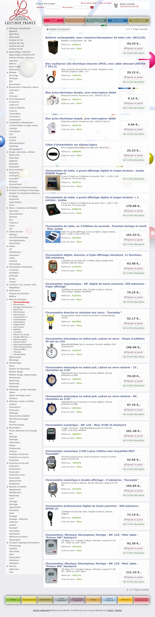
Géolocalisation (16, 232)
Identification (15, 252)
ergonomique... (16, 202)
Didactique (14, 158)
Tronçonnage (15, 546)
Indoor (12, 258)
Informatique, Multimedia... (21, 267)
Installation (14, 273)
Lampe (12, 279)
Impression (14, 255)
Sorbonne (13, 522)
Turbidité (13, 549)
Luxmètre (17, 332)
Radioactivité (15, 481)
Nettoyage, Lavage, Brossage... (23, 389)
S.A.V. (11, 498)
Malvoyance (14, 290)
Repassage (14, 496)
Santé (13, 600)
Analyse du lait (16, 49)
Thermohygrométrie (22, 347)
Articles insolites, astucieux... (22, 58)
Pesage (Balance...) (22, 337)
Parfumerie (14, 410)
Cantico (110, 610)
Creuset (12, 137)
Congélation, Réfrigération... (22, 123)
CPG (11, 134)
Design (93, 600)
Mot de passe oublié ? (89, 3)
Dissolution (14, 167)
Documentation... (17, 170)
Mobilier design (16, 372)
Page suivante (140, 29)
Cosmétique (14, 131)
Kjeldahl (17, 329)
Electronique (19, 312)
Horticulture (14, 243)
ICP (10, 249)
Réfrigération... (16, 493)
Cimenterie (14, 102)
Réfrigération (15, 490)
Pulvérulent (14, 472)
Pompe (12, 445)
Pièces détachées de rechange (23, 431)
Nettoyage (14, 386)
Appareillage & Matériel (20, 52)
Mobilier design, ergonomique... (23, 375)
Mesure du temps (21, 334)
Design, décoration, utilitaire (22, 152)
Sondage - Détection (18, 519)
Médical (12, 296)
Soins (11, 513)
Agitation (13, 31)
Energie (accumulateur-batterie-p (24, 193)
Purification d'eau (17, 475)
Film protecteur (16, 214)
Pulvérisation (15, 469)
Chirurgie (13, 96)
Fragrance (13, 223)
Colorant (13, 111)
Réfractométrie (20, 340)
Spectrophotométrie (22, 345)
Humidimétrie (19, 320)
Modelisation (15, 378)
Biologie (12, 72)
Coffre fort (13, 105)
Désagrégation (16, 149)
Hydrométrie (19, 322)
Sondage (13, 516)
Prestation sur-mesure (19, 457)
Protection (125, 600)
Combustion (14, 117)
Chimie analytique (61, 600)
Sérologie (13, 504)
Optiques (13, 398)
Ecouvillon (13, 179)
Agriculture (14, 34)
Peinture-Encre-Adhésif (19, 416)
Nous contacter (139, 20)
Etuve (11, 205)
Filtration (13, 217)
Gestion (118, 610)
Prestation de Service (18, 454)
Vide (11, 572)
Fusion (12, 226)
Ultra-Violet (14, 551)
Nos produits (117, 20)
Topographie (14, 540)
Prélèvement (15, 448)
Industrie (13, 261)
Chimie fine (45, 600)
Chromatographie (17, 99)
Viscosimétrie (19, 354)
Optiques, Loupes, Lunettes (21, 401)
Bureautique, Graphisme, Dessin (24, 87)
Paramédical (14, 407)
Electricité (18, 310)
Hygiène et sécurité (109, 600)
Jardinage (13, 276)
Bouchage (13, 75)
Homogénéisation (17, 240)
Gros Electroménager (18, 237)
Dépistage (13, 146)
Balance (12, 64)
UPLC (11, 554)
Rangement (14, 484)
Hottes (12, 246)
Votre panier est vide (129, 6)
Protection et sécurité (19, 463)
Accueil (53, 20)
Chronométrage (21, 302)
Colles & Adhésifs (17, 108)
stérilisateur (14, 531)
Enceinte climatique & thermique (24, 190)
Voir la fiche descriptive (133, 53)
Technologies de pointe (77, 600)
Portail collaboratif (41, 610)
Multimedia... (15, 384)
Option (12, 392)
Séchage (13, 501)
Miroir (11, 366)
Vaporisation (14, 557)
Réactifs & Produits (17, 487)
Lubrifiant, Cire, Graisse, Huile (22, 285)
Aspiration (13, 61)
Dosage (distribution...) (23, 307)
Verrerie (12, 566)
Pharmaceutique (16, 425)
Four (11, 220)
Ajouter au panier (133, 48)
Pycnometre (14, 478)
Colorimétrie (14, 114)
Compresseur (15, 120)
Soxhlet (12, 525)
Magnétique (14, 288)
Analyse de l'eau (16, 43)
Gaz (11, 229)
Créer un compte (105, 3)
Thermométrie (19, 349)
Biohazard (13, 70)
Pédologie (13, 413)
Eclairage (13, 176)
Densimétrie (19, 305)
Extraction (13, 211)
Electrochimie (15, 184)
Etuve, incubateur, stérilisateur (23, 208)
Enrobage (13, 196)
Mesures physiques (17, 299)
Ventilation (14, 563)
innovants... (14, 270)
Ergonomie (14, 199)
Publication (14, 466)
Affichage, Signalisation (20, 28)
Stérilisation (14, 534)
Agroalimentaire (29, 600)
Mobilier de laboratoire (19, 369)
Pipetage (13, 437)
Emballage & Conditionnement (23, 187)
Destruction (14, 155)
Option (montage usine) (20, 395)
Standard (13, 528)
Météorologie (15, 357)
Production (14, 460)
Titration (17, 352)
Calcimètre (14, 90)
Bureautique (14, 84)
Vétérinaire (14, 569)
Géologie (13, 235)
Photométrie (14, 428)
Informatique (15, 264)
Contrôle (13, 128)
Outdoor (13, 404)
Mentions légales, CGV (96, 21)
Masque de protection (19, 293)
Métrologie (14, 360)
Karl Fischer (18, 327)
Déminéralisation (17, 143)
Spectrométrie (19, 342)
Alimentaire (14, 37)
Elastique (13, 181)
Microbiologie (15, 363)
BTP (11, 81)
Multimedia (14, 381)
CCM (11, 93)
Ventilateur (14, 560)
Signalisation (15, 507)
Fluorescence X (20, 317)
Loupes (12, 282)
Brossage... (14, 78)
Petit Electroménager (18, 419)
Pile (10, 434)
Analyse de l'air (16, 40)
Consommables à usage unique (23, 125)
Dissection (14, 164)
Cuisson (12, 140)
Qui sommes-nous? (75, 20)
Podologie (13, 439)
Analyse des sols (16, 46)
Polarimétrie (14, 443)
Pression (13, 451)
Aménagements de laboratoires (141, 600)
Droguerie (13, 173)
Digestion (13, 161)
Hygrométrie (19, 324)
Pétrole (12, 422)
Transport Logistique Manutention (24, 543)
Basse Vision (15, 67)
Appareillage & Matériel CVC (22, 55)
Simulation (14, 510)
